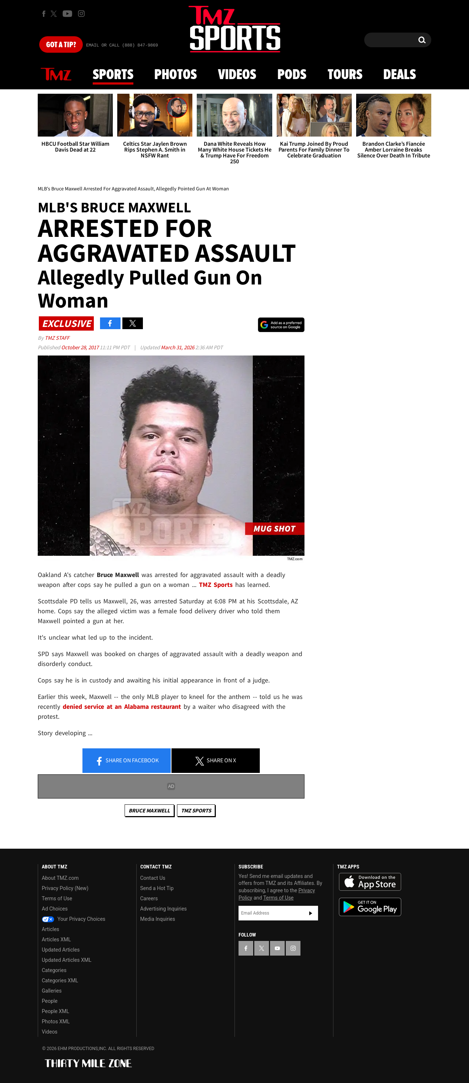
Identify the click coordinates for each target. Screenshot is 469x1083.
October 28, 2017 (80, 347)
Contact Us (153, 878)
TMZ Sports (216, 584)
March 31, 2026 (178, 347)
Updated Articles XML (66, 960)
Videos (237, 75)
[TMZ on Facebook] (44, 13)
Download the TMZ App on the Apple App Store (370, 882)
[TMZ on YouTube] (277, 948)
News (56, 74)
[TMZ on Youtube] (67, 13)
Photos (175, 75)
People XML (55, 1011)
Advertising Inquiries (163, 909)
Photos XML (56, 1021)
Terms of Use (57, 898)
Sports (113, 75)
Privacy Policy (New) (65, 888)
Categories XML (60, 980)
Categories (54, 970)
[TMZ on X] (55, 13)
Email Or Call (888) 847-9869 (122, 45)
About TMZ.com (60, 878)
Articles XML (56, 939)
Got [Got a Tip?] (61, 45)
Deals (399, 75)
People (50, 1001)
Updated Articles (61, 950)
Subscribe (310, 913)
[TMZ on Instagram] (81, 13)
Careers (149, 898)
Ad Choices (55, 909)
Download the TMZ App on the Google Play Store (370, 907)
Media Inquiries (157, 919)
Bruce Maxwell (149, 810)
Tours (345, 75)
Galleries (52, 991)
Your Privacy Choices (74, 919)
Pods (291, 75)
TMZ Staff (57, 337)
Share (127, 760)
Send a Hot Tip (157, 888)
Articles (50, 929)
